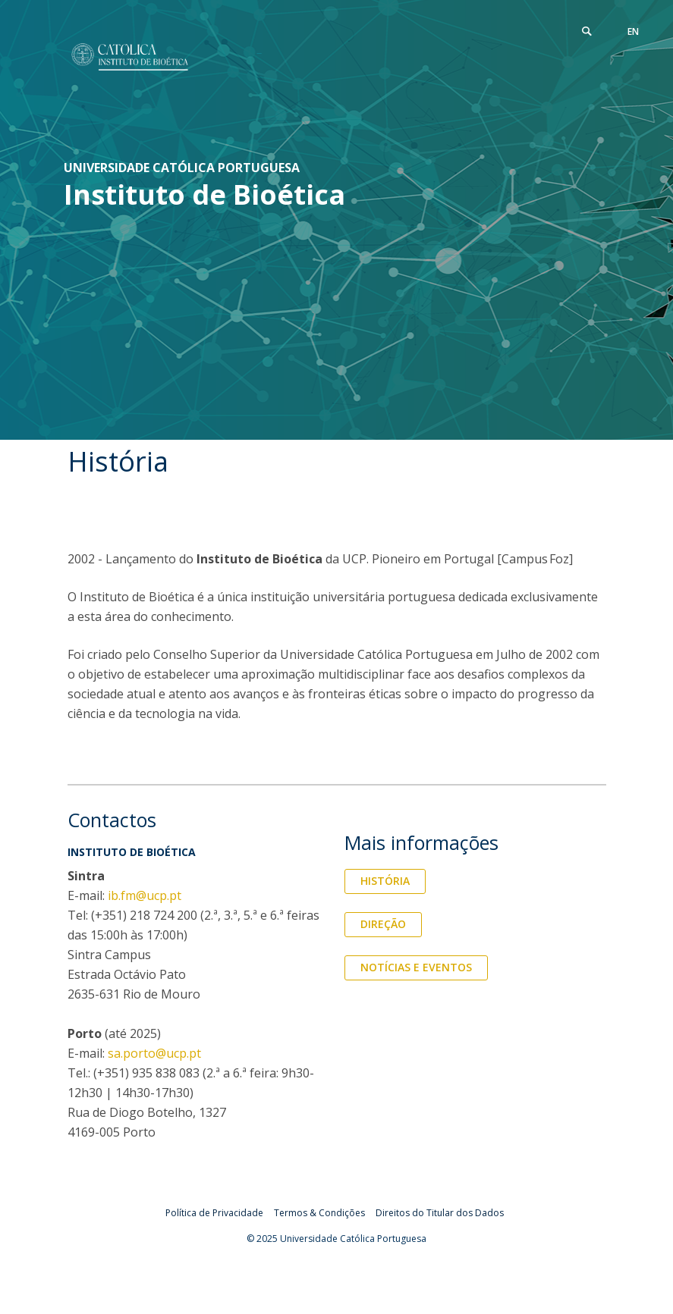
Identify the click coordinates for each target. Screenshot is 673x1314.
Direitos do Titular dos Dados (440, 1212)
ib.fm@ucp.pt (144, 895)
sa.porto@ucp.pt (154, 1053)
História (385, 880)
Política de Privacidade (214, 1212)
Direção (383, 924)
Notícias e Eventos (416, 967)
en (633, 31)
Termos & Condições (319, 1212)
